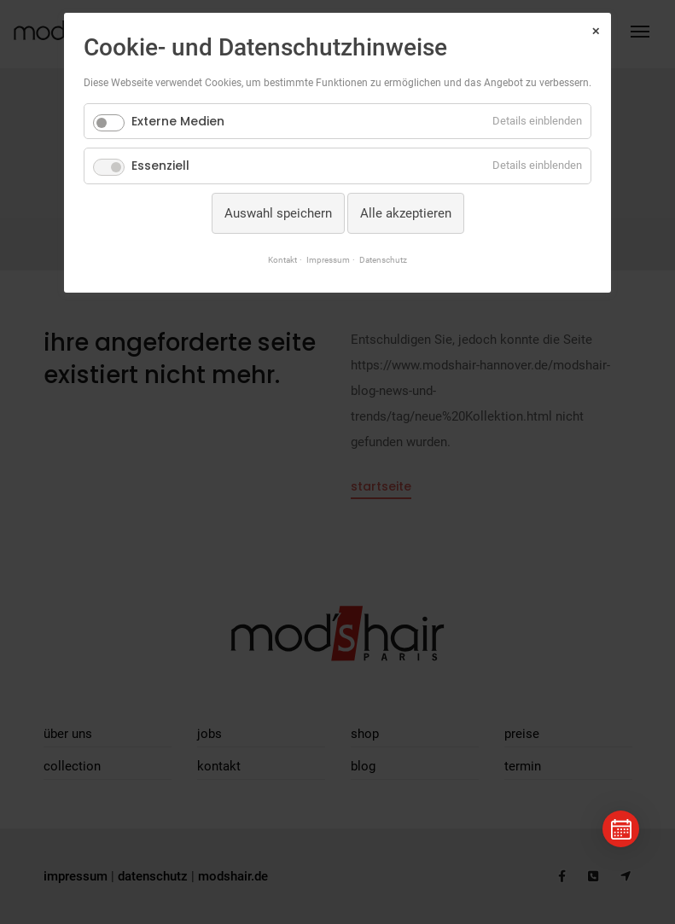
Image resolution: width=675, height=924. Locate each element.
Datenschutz (383, 259)
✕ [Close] (595, 32)
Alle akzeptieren (405, 213)
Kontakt (282, 259)
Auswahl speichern (278, 213)
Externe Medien (177, 121)
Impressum (328, 259)
